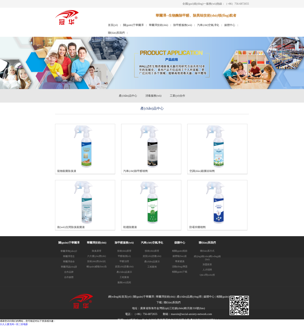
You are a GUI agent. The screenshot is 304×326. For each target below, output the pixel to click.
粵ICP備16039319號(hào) (204, 319)
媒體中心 (229, 25)
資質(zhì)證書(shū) (124, 266)
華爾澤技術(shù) (158, 25)
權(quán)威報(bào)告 (96, 266)
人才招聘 (207, 269)
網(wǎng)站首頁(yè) (119, 296)
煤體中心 (179, 242)
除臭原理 (96, 251)
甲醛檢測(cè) (124, 256)
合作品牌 (68, 272)
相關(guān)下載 (179, 271)
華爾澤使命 (69, 261)
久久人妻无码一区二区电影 (14, 324)
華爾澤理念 (69, 256)
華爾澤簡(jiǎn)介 (69, 251)
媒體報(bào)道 (180, 256)
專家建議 (179, 261)
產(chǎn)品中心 (128, 95)
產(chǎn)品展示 (124, 272)
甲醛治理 (124, 261)
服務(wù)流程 (124, 282)
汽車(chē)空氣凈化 (208, 25)
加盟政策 (207, 264)
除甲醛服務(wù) (182, 25)
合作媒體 (68, 277)
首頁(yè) (113, 25)
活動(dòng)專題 (179, 266)
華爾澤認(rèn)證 (69, 266)
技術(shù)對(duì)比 (96, 261)
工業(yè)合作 (177, 95)
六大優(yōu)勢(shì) (96, 256)
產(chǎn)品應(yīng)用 (189, 296)
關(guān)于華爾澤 (133, 25)
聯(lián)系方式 (207, 251)
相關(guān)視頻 (179, 251)
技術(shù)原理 (124, 251)
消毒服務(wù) (153, 95)
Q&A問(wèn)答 (207, 275)
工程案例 (124, 277)
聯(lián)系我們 (116, 32)
